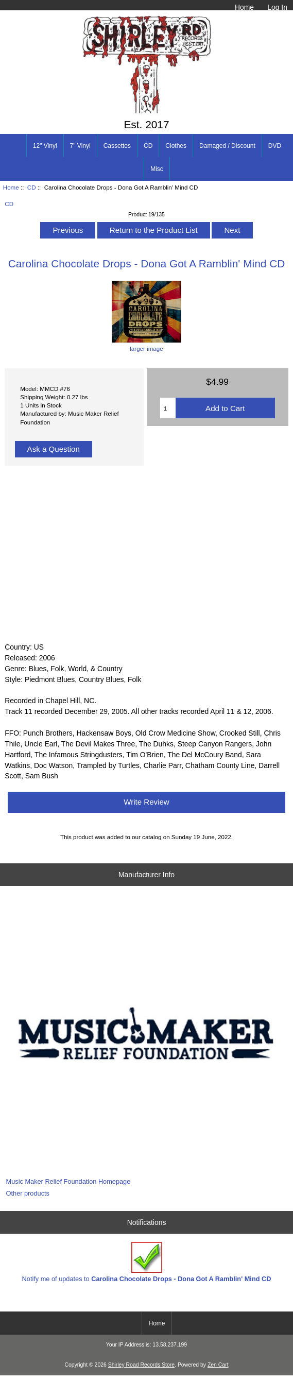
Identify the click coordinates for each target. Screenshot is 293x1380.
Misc (156, 169)
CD (31, 187)
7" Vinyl (80, 145)
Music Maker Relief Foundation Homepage (68, 1181)
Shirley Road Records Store (141, 1365)
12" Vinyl (45, 145)
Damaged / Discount (227, 145)
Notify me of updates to (146, 1262)
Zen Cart (218, 1365)
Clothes (175, 145)
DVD (274, 145)
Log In (277, 7)
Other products (27, 1193)
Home (244, 7)
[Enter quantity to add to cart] (168, 408)
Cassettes (117, 145)
